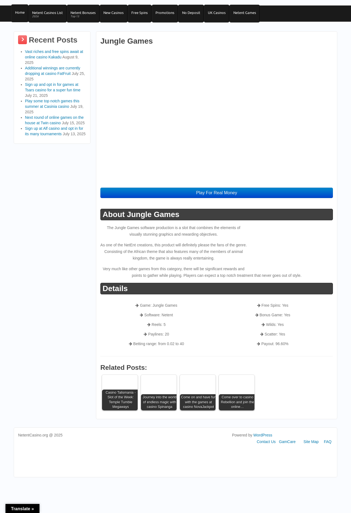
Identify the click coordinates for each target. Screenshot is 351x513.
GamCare (287, 445)
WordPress (262, 438)
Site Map (311, 445)
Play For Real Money (216, 196)
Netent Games (254, 14)
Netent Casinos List (49, 16)
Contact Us (266, 445)
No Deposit (198, 14)
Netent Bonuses (85, 16)
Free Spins (144, 14)
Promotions (171, 14)
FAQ (328, 445)
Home (20, 14)
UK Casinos (225, 14)
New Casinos (117, 14)
